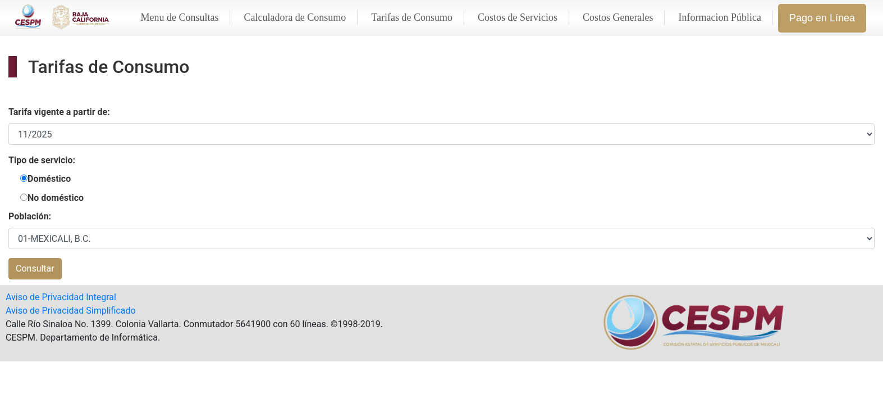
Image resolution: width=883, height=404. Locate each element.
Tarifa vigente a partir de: (59, 112)
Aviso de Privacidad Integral (61, 297)
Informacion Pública (719, 17)
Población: (29, 216)
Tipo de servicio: (41, 160)
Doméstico (49, 178)
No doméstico (56, 197)
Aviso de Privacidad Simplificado (71, 310)
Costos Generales (618, 17)
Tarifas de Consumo (411, 17)
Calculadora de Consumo (295, 17)
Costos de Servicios (517, 17)
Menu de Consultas (179, 17)
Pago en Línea (822, 18)
